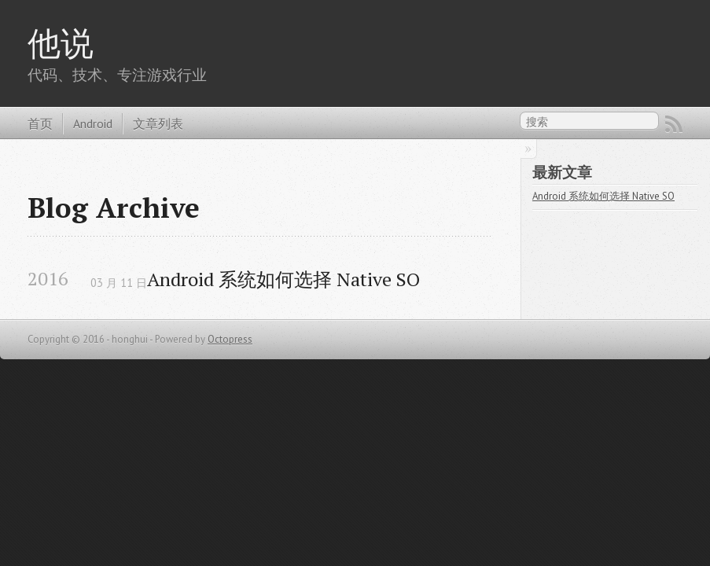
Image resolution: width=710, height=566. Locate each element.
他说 (61, 42)
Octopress (230, 339)
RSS (673, 124)
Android (92, 123)
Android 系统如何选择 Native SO (283, 279)
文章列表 (158, 123)
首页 (40, 123)
